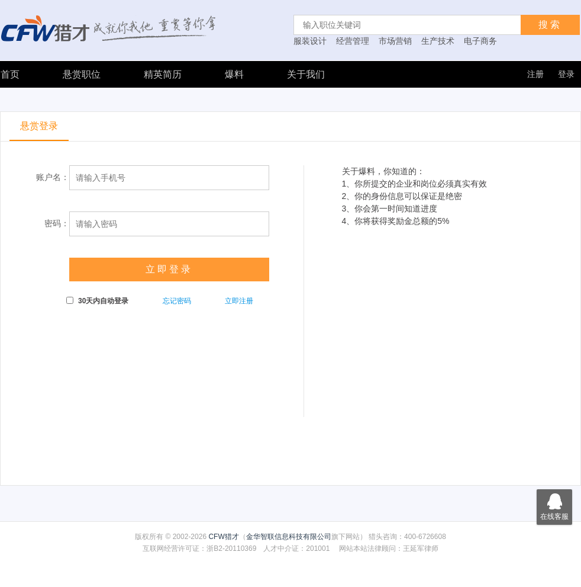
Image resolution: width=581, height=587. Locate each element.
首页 (10, 74)
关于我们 (306, 74)
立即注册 (239, 301)
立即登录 (169, 269)
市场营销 (395, 41)
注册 (535, 74)
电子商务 (480, 41)
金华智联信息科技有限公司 (288, 537)
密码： (56, 223)
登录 (566, 74)
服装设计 (310, 41)
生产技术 (437, 41)
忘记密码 (177, 301)
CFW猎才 (223, 537)
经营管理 (352, 41)
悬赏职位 (82, 74)
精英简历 (163, 74)
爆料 (234, 74)
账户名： (52, 177)
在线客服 (554, 505)
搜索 (550, 25)
